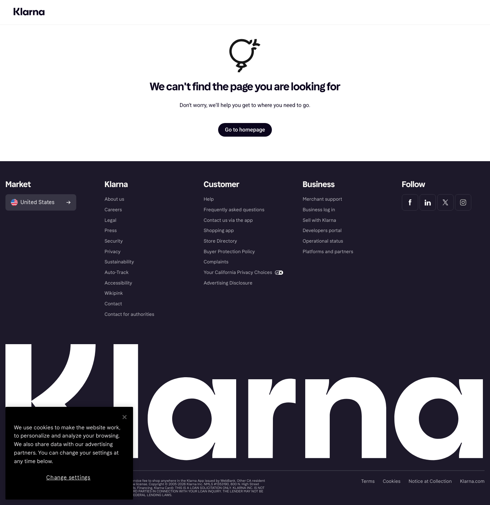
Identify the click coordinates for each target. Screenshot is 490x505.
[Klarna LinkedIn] (428, 202)
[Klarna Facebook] (410, 202)
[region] (69, 453)
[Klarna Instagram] (463, 202)
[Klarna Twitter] (445, 202)
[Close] (124, 417)
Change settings (68, 477)
